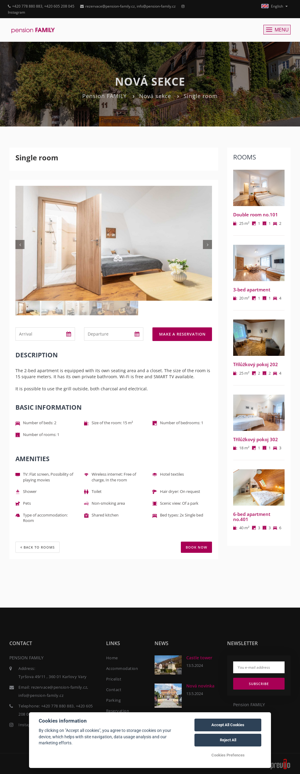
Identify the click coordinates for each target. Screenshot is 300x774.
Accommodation (122, 668)
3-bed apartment (251, 290)
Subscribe (259, 683)
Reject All (228, 740)
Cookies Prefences (228, 755)
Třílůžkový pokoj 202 (255, 364)
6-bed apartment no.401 (251, 516)
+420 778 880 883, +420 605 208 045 (41, 6)
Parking (113, 700)
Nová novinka (200, 685)
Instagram (28, 724)
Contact (114, 689)
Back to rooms (37, 547)
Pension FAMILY (104, 96)
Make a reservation (182, 334)
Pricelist (114, 678)
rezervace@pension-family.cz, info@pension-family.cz (128, 6)
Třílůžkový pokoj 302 (255, 439)
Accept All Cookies (227, 725)
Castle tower (199, 657)
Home (112, 657)
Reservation (117, 710)
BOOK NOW (196, 547)
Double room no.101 (255, 215)
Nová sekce (155, 96)
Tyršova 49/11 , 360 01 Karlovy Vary (52, 676)
